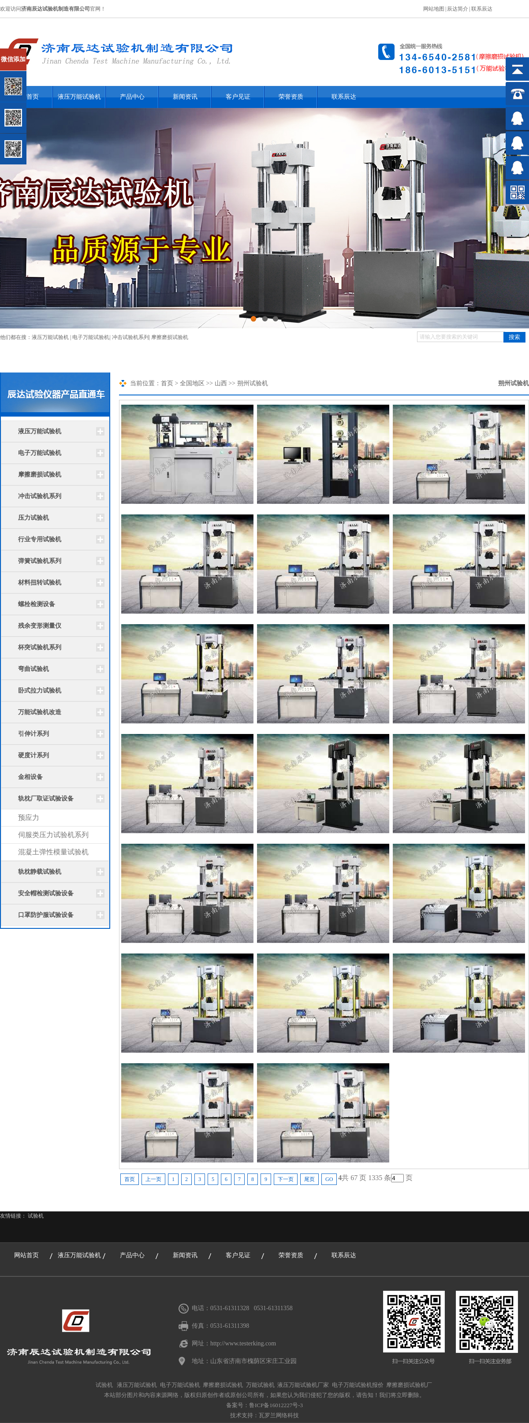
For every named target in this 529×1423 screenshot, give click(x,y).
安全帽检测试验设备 (46, 893)
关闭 (45, 52)
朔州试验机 (513, 383)
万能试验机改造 (39, 712)
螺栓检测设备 (36, 604)
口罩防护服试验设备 (46, 915)
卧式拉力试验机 (39, 690)
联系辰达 (481, 9)
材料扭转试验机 (39, 582)
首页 (167, 383)
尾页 (309, 1179)
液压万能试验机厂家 (303, 1385)
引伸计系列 (33, 733)
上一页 (153, 1179)
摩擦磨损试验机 (169, 337)
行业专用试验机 (39, 539)
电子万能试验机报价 (358, 1385)
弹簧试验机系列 (39, 561)
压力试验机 (33, 517)
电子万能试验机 (90, 337)
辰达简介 (457, 9)
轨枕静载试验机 (39, 871)
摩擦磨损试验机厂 (409, 1385)
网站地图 (433, 9)
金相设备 (30, 777)
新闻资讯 (185, 96)
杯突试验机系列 (39, 647)
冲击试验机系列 (130, 337)
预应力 (28, 817)
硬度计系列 (33, 755)
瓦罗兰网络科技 (279, 1415)
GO (329, 1179)
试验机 (36, 1216)
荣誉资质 (291, 96)
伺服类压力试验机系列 (53, 834)
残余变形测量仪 (39, 625)
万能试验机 (260, 1385)
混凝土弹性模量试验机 (53, 852)
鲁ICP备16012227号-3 (276, 1405)
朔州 (243, 383)
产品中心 (132, 96)
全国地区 (192, 383)
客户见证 (238, 96)
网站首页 (26, 1255)
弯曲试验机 (33, 669)
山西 (221, 383)
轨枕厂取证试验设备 (46, 798)
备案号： (237, 1405)
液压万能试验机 (79, 96)
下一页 (286, 1179)
